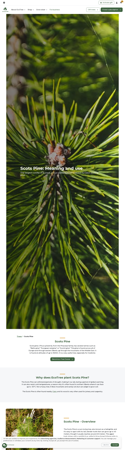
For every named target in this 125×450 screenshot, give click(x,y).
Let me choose (8, 445)
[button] (106, 3)
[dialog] (61, 442)
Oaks (54, 391)
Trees (19, 336)
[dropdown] (4, 3)
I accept (115, 445)
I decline (106, 445)
